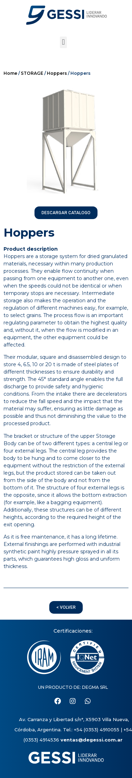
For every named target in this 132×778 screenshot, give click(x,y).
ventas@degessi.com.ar (91, 740)
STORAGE (32, 73)
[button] (63, 42)
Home (10, 73)
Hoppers (57, 73)
